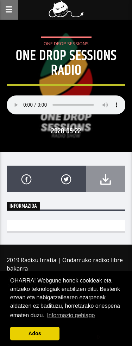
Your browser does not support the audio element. (66, 104)
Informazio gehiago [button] (71, 315)
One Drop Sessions (66, 43)
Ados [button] (35, 333)
